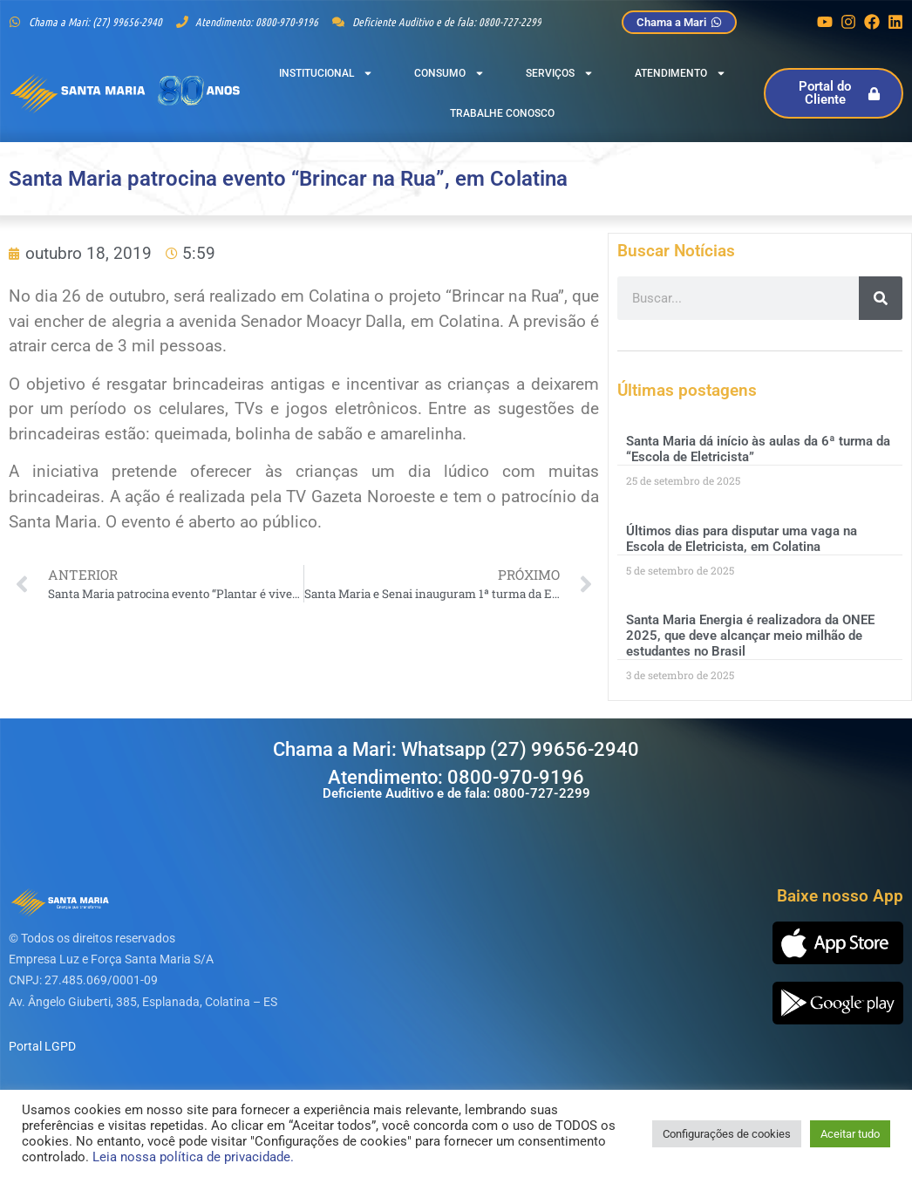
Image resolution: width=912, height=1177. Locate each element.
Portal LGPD (42, 1046)
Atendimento (680, 73)
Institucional (326, 73)
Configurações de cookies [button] (727, 1133)
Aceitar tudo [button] (850, 1133)
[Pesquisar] (880, 298)
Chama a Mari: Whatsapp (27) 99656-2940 (456, 749)
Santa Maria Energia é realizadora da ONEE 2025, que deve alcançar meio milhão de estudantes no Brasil (750, 635)
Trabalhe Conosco (502, 113)
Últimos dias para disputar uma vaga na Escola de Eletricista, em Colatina (741, 538)
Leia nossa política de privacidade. (193, 1157)
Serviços (560, 73)
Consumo (449, 73)
